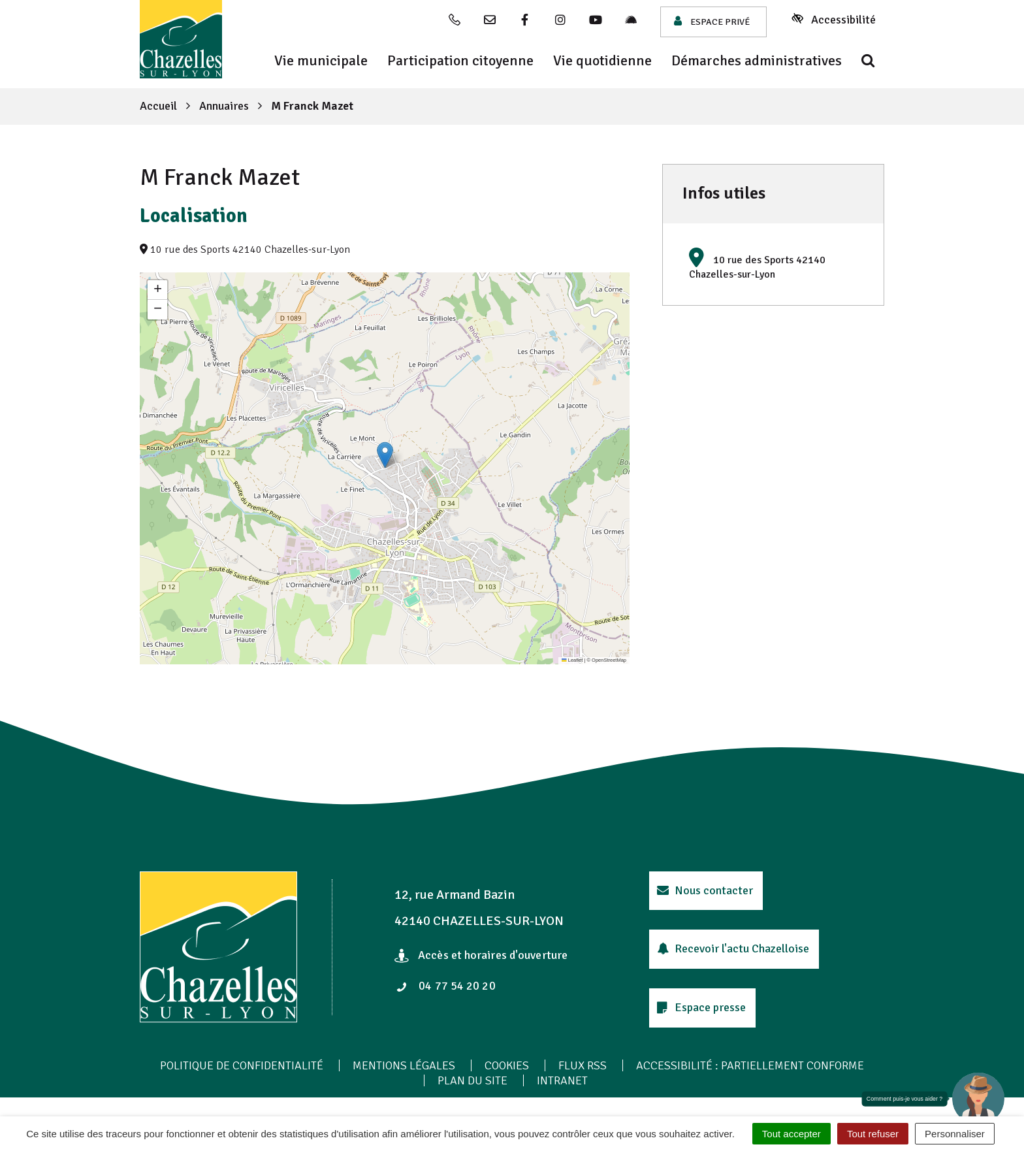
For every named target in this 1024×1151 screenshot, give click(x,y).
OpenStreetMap (609, 660)
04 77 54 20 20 (446, 986)
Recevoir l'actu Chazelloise (733, 948)
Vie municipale (321, 60)
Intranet (562, 1080)
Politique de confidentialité (241, 1065)
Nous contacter (705, 890)
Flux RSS (582, 1065)
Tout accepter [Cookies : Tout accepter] (791, 1133)
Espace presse (701, 1007)
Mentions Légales (404, 1065)
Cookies (507, 1065)
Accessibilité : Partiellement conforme (750, 1065)
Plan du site (472, 1080)
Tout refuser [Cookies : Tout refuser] (873, 1133)
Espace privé (712, 21)
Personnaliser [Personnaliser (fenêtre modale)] (955, 1133)
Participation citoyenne (460, 60)
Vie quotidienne (602, 60)
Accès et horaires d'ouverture (481, 955)
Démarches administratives (756, 60)
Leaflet (572, 660)
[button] (385, 455)
